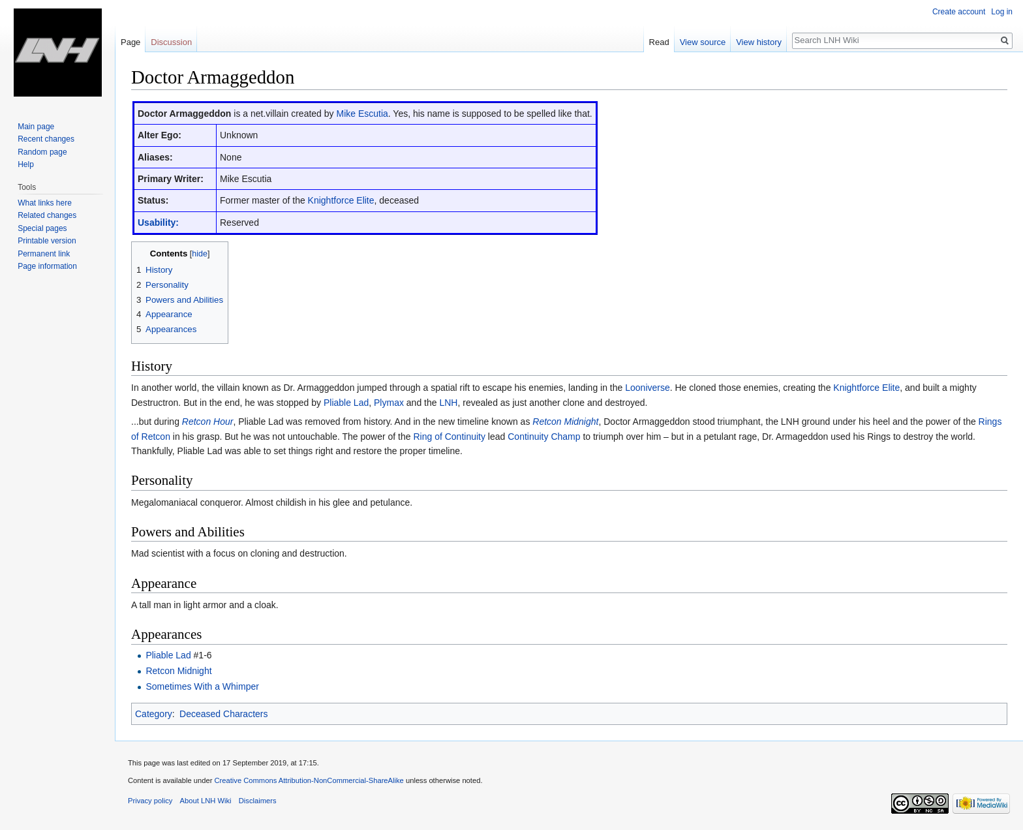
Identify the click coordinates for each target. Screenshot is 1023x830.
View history (759, 42)
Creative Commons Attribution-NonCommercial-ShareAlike (308, 780)
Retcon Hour (208, 421)
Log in (1002, 11)
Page (130, 42)
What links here (45, 203)
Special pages (42, 228)
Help (26, 164)
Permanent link (44, 253)
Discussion (171, 42)
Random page (42, 152)
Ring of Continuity (449, 436)
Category (153, 714)
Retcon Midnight (565, 421)
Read (659, 42)
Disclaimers (258, 801)
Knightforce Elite (341, 200)
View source (703, 42)
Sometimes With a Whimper (201, 686)
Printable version (47, 240)
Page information (47, 266)
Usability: (158, 222)
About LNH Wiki (206, 801)
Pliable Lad (346, 402)
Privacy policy (150, 801)
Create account (958, 11)
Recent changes (46, 139)
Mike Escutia (362, 113)
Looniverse (647, 387)
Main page (36, 126)
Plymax (389, 402)
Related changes (47, 215)
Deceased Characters (223, 714)
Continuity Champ (544, 436)
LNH (448, 402)
